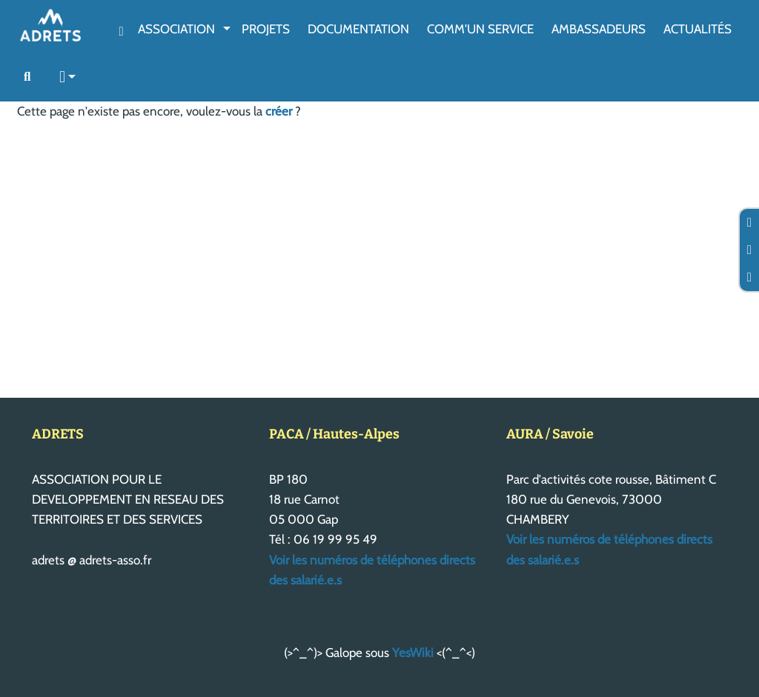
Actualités (697, 28)
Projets (266, 28)
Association (176, 28)
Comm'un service (480, 28)
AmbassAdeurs (598, 28)
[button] (68, 77)
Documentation (358, 28)
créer (278, 111)
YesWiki (413, 652)
